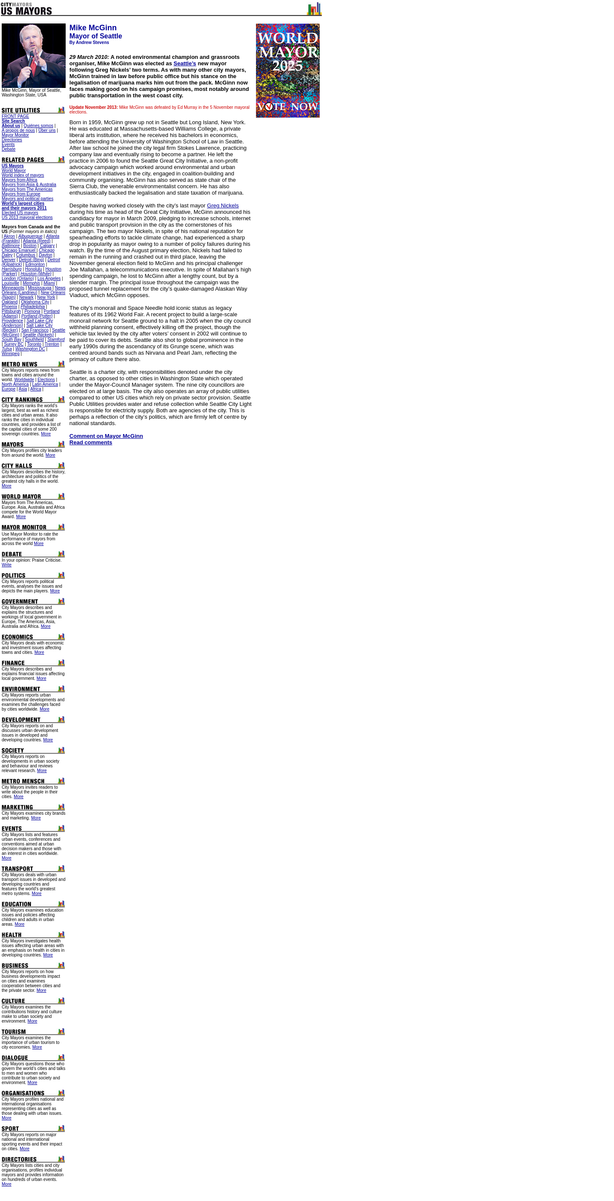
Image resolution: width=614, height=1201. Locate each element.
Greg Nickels (223, 205)
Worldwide (24, 379)
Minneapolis (13, 288)
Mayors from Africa (19, 180)
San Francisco (35, 330)
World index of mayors (23, 175)
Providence (12, 320)
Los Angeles (49, 278)
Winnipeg (11, 353)
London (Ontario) (18, 278)
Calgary (47, 245)
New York (46, 297)
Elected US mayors (20, 212)
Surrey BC (13, 344)
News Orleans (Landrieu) (34, 290)
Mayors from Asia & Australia (29, 184)
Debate (8, 149)
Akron (9, 236)
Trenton (52, 344)
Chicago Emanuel (19, 250)
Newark (26, 297)
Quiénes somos (38, 125)
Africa (35, 389)
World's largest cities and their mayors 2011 (24, 205)
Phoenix (9, 306)
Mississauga (40, 288)
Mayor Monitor (15, 135)
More (46, 433)
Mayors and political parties (27, 198)
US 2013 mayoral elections (27, 217)
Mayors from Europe (21, 194)
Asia (23, 389)
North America (15, 384)
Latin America (45, 384)
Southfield (34, 339)
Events (8, 144)
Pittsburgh (11, 311)
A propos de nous (18, 130)
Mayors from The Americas (27, 189)
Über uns (47, 130)
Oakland (9, 302)
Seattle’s (185, 63)
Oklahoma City (35, 302)
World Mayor (14, 170)
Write (7, 565)
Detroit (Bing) (31, 259)
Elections (46, 379)
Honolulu (33, 269)
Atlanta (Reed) (36, 241)
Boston (29, 245)
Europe (8, 389)
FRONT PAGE (15, 116)
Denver (8, 259)
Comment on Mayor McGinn (106, 436)
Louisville (10, 283)
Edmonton (35, 264)
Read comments (91, 442)
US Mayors (13, 165)
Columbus (25, 255)
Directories (12, 139)
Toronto (34, 344)
